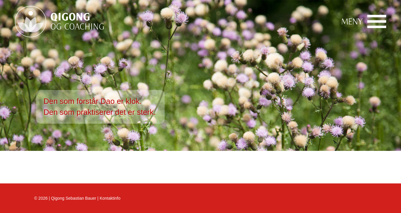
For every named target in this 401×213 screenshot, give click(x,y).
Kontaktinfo (110, 198)
